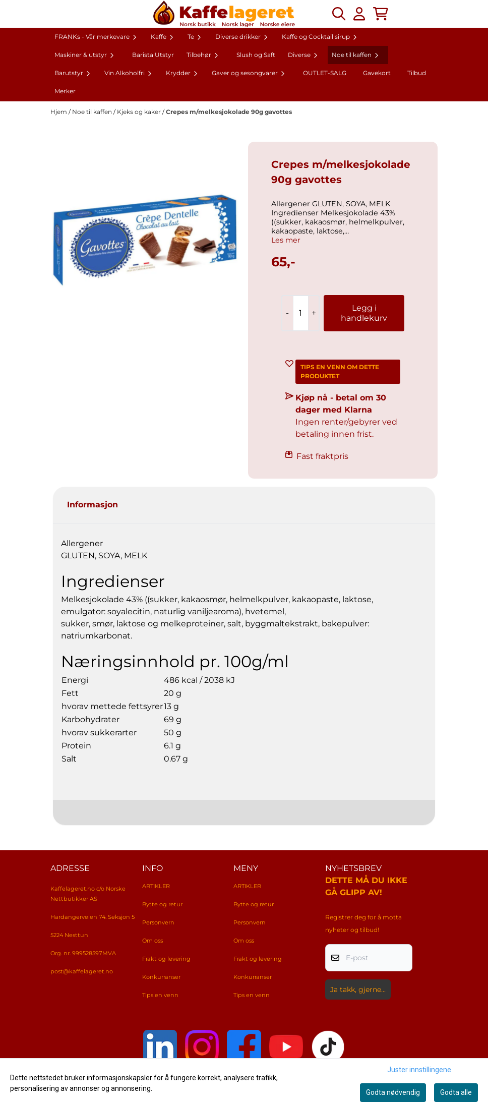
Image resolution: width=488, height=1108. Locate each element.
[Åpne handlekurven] (380, 13)
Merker (65, 91)
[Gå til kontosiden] (359, 13)
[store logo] (224, 14)
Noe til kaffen (92, 111)
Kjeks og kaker (139, 111)
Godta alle (456, 1092)
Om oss (152, 940)
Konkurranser (161, 976)
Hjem (59, 111)
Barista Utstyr (153, 55)
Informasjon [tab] (92, 504)
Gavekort (377, 73)
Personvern (158, 922)
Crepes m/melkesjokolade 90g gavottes (229, 111)
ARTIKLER (156, 886)
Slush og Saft (255, 55)
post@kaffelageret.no (81, 971)
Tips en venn (160, 995)
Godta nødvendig (393, 1092)
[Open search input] (338, 13)
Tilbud (416, 73)
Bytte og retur (162, 904)
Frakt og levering (166, 958)
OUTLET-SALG (324, 73)
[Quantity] (301, 313)
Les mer (285, 240)
